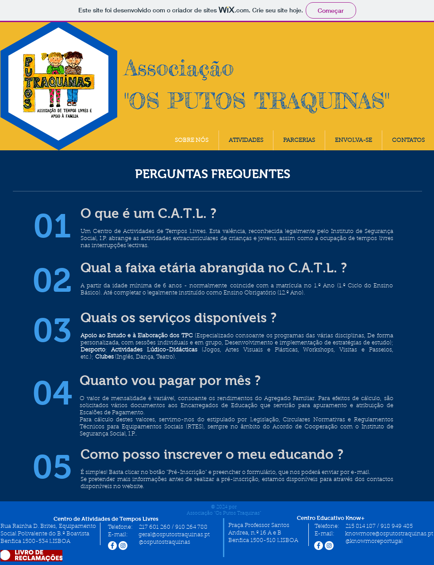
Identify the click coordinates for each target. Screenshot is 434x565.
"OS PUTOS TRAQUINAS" (256, 100)
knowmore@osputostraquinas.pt (389, 534)
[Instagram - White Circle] (123, 545)
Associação (179, 67)
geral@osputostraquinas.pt (174, 535)
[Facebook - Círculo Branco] (112, 545)
